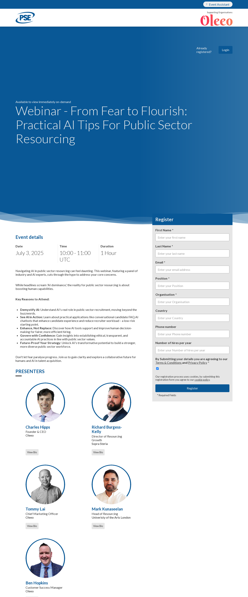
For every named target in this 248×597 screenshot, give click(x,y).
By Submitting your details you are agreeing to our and (191, 360)
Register (192, 388)
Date (19, 246)
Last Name (163, 246)
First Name (163, 230)
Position (161, 278)
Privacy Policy (197, 362)
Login (225, 50)
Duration (107, 246)
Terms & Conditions (168, 362)
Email (159, 262)
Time (63, 246)
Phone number (165, 326)
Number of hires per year (173, 343)
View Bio (32, 452)
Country (161, 310)
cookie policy (202, 379)
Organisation (165, 294)
